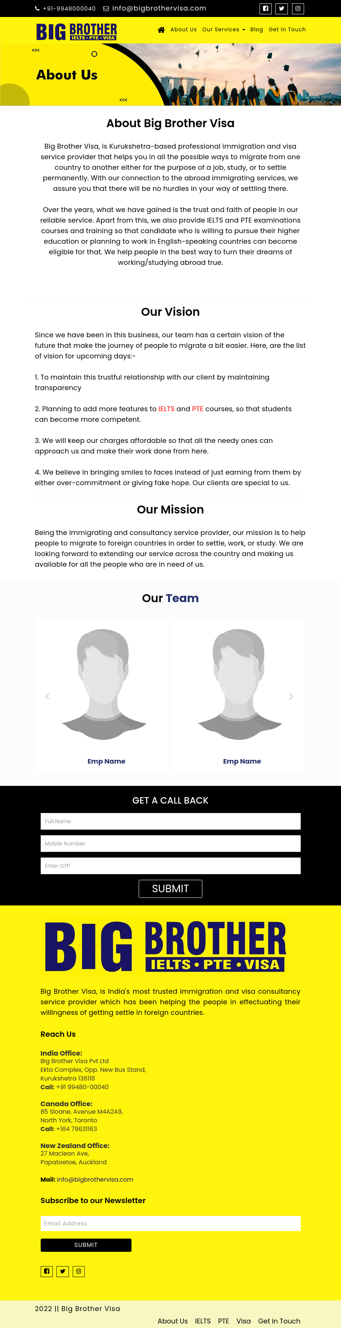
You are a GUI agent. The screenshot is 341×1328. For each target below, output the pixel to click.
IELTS (167, 408)
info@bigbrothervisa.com (159, 8)
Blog (257, 29)
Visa (244, 1321)
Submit (170, 888)
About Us (184, 29)
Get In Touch (287, 29)
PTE (197, 408)
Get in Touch (279, 1321)
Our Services (223, 29)
